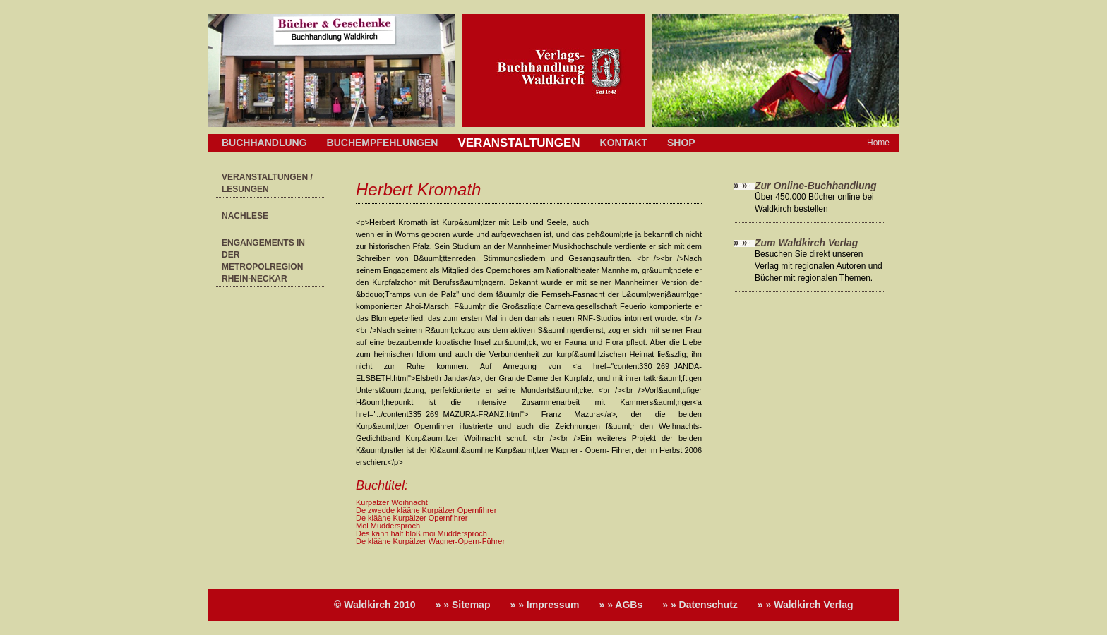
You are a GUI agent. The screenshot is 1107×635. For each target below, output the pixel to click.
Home (878, 142)
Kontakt (623, 142)
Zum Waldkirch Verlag (806, 242)
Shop (681, 142)
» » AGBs (621, 604)
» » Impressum (544, 604)
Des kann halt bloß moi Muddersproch (421, 533)
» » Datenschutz (700, 604)
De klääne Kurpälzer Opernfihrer (411, 518)
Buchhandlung (264, 142)
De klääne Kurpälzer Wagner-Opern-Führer (430, 541)
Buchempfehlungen (382, 142)
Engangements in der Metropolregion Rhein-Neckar (263, 261)
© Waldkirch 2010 (375, 604)
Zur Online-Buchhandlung (816, 185)
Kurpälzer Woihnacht (392, 502)
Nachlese (245, 216)
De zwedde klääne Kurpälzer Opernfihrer (426, 510)
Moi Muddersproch (388, 525)
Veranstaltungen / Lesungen (267, 183)
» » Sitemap (463, 604)
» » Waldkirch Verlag (806, 604)
